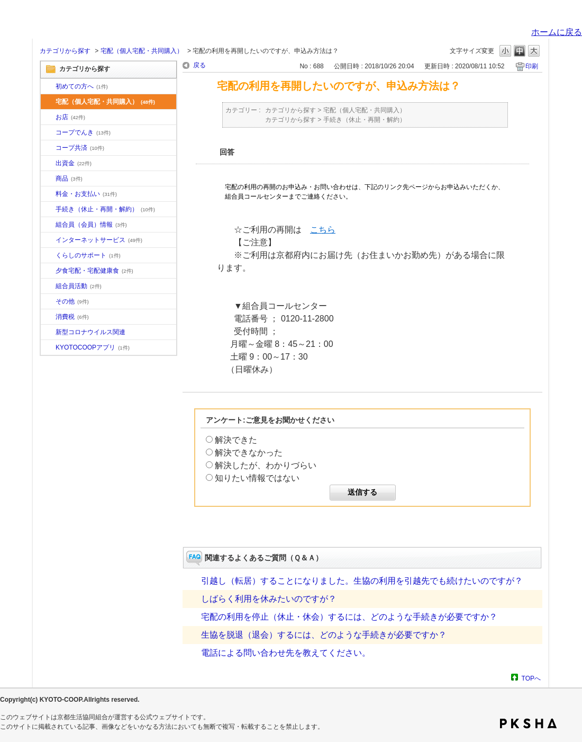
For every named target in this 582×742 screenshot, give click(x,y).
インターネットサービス (99, 240)
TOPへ (531, 678)
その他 (72, 301)
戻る (199, 65)
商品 (69, 178)
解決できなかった (249, 452)
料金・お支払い (86, 194)
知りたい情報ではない (257, 477)
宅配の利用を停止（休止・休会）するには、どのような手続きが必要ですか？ (349, 616)
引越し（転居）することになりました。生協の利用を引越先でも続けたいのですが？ (362, 580)
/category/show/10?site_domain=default (48, 87)
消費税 (72, 316)
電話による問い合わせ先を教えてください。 (285, 652)
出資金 (74, 163)
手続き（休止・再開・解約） (105, 209)
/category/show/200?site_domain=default (48, 348)
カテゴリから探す (65, 51)
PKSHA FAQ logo (528, 723)
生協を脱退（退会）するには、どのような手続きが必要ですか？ (324, 634)
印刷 (531, 66)
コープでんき (83, 132)
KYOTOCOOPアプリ (93, 347)
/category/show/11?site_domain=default (48, 179)
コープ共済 (80, 147)
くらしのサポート (88, 255)
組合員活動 (79, 286)
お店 (70, 117)
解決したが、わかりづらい (265, 465)
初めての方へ (82, 86)
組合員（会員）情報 (91, 224)
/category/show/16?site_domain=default (48, 256)
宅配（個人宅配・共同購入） (142, 51)
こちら (322, 229)
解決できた (236, 439)
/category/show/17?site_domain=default (48, 271)
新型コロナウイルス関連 (90, 332)
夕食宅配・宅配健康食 (94, 270)
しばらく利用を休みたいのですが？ (269, 598)
